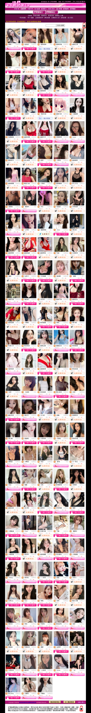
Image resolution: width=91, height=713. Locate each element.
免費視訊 (18, 44)
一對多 (51, 44)
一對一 (51, 230)
